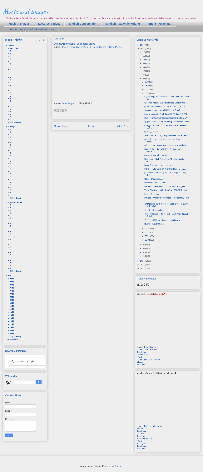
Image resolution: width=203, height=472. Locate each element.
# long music (15, 48)
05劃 (11, 288)
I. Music (10, 46)
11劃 (11, 306)
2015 (142, 49)
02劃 (11, 279)
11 (143, 56)
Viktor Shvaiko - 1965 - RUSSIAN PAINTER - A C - (166, 190)
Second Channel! (144, 438)
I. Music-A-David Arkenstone (74, 47)
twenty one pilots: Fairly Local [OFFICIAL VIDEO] (165, 114)
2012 (142, 268)
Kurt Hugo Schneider (153, 426)
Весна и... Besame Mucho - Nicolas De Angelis (164, 186)
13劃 (11, 312)
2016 (142, 45)
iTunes (140, 362)
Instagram (141, 436)
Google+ (141, 364)
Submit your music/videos (149, 359)
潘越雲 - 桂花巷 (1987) (154, 224)
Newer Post (61, 126)
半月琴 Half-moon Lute (154, 210)
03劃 (11, 282)
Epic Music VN (151, 347)
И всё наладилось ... (153, 179)
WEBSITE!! (142, 428)
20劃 (11, 330)
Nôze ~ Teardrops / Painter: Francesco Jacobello (165, 145)
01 (143, 256)
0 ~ (10, 51)
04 (143, 245)
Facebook (141, 352)
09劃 (11, 300)
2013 (142, 265)
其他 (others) (15, 122)
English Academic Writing (123, 23)
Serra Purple (68, 103)
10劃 (11, 303)
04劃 (11, 285)
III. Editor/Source (14, 202)
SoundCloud (142, 354)
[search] (27, 361)
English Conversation (83, 23)
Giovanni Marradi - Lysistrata (156, 155)
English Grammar (159, 23)
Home (91, 126)
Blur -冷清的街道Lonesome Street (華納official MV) (166, 118)
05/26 (147, 93)
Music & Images (19, 23)
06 (143, 75)
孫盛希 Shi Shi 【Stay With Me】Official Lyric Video (166, 122)
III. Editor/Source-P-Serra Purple (106, 47)
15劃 (11, 318)
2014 (142, 261)
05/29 (147, 86)
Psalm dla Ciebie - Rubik (155, 183)
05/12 (147, 232)
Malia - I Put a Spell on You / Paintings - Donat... (165, 169)
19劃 (11, 327)
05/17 (147, 228)
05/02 (147, 240)
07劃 (11, 294)
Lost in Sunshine (151, 194)
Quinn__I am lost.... (152, 131)
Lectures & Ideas (49, 23)
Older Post (122, 126)
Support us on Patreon (147, 349)
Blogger (118, 466)
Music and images (25, 11)
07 (143, 71)
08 (143, 67)
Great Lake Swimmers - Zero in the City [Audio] (164, 106)
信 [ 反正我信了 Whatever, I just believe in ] (162, 220)
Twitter (140, 357)
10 (143, 59)
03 (143, 248)
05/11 (147, 236)
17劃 (11, 324)
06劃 (11, 291)
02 (143, 252)
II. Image (11, 127)
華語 (9, 275)
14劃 (11, 315)
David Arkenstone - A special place (159, 165)
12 (143, 52)
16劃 (11, 321)
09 (143, 63)
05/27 (147, 89)
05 (143, 79)
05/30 (147, 82)
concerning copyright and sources (31, 29)
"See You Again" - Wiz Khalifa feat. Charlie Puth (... (166, 103)
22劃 (11, 334)
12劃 (11, 309)
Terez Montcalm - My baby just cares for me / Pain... (166, 135)
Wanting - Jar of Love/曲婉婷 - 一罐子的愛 (162, 110)
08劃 (11, 297)
